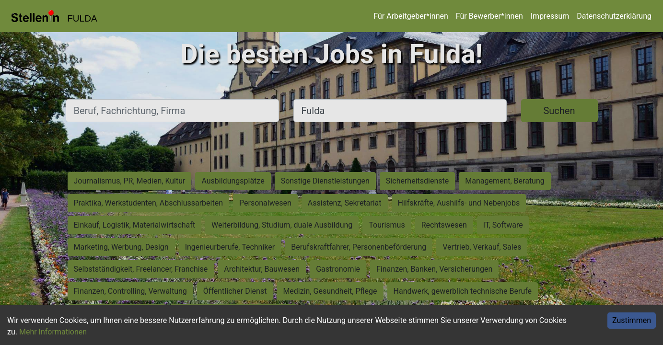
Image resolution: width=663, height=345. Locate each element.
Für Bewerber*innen (489, 16)
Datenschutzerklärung (614, 16)
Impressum (550, 16)
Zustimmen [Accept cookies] (631, 320)
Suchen (559, 110)
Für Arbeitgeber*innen (410, 16)
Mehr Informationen (53, 331)
